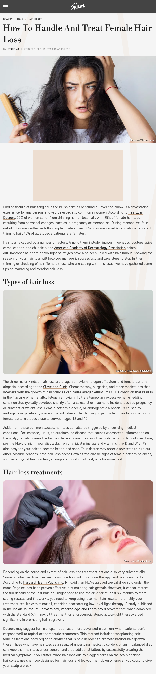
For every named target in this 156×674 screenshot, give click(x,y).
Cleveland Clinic (55, 386)
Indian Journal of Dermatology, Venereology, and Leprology (58, 609)
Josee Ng (13, 49)
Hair (20, 19)
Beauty (8, 19)
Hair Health (36, 19)
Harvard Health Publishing (43, 582)
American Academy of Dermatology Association (90, 247)
